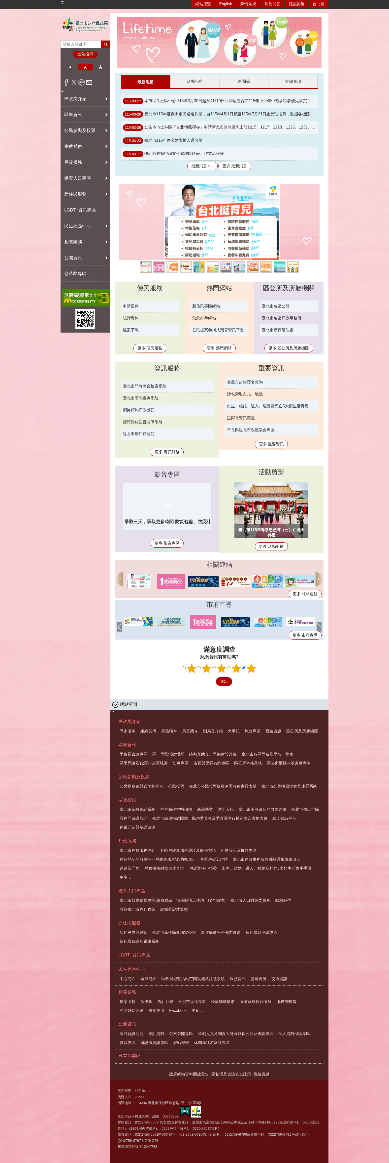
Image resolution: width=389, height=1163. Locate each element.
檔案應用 (156, 1010)
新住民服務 (129, 922)
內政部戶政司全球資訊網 (199, 267)
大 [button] (100, 67)
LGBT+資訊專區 (80, 210)
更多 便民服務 (149, 348)
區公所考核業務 (248, 763)
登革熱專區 (75, 273)
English (225, 4)
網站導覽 (203, 4)
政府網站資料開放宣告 (189, 1074)
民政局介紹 (129, 721)
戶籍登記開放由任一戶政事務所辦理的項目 (157, 859)
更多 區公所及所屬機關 (288, 348)
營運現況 (258, 978)
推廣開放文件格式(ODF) (212, 267)
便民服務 (150, 287)
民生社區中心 (131, 968)
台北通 (318, 4)
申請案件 (131, 306)
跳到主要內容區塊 (2, 2)
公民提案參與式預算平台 (141, 786)
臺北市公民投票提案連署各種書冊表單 (223, 786)
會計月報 (165, 1001)
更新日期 (124, 1090)
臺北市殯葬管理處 (277, 330)
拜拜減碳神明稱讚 (176, 809)
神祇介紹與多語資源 (137, 827)
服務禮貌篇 (286, 1001)
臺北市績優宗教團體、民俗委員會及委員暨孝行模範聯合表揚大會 (209, 818)
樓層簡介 (148, 978)
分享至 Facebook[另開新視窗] (66, 82)
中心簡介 (127, 978)
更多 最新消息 (234, 166)
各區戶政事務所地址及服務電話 (188, 850)
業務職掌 (169, 731)
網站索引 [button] (129, 704)
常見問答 (272, 4)
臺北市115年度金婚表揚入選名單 (162, 140)
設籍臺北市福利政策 (137, 909)
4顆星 (236, 668)
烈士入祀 (226, 809)
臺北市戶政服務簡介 (137, 850)
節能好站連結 (131, 1010)
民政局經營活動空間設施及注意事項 (193, 978)
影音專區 (167, 474)
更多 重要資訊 (271, 444)
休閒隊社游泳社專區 (212, 1042)
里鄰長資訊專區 (241, 418)
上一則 (120, 579)
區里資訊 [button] (73, 114)
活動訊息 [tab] (195, 81)
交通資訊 (279, 978)
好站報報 (181, 1042)
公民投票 (176, 786)
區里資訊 (127, 744)
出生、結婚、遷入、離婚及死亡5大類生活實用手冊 (272, 406)
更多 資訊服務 (167, 452)
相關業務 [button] (73, 241)
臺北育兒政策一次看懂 (145, 267)
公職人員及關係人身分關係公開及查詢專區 (235, 1033)
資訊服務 (167, 367)
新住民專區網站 (206, 306)
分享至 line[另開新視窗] (81, 82)
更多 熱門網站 (219, 348)
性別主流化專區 (192, 1001)
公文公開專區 (181, 1033)
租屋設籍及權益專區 (239, 850)
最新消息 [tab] (145, 82)
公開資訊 (127, 1023)
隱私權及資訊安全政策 (231, 1074)
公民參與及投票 (134, 776)
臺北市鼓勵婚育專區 (172, 267)
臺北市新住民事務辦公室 (174, 932)
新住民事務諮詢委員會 (221, 932)
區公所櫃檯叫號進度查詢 (289, 763)
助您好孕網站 (204, 318)
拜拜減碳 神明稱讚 (293, 267)
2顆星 (206, 668)
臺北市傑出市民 (305, 809)
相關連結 (219, 564)
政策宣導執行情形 (255, 1001)
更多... (125, 877)
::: (63, 2)
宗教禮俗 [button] (73, 146)
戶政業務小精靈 (279, 267)
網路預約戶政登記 (139, 410)
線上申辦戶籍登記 (139, 433)
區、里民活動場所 (168, 754)
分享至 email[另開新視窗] (89, 82)
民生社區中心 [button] (77, 225)
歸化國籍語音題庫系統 (139, 941)
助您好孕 (266, 267)
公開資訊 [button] (73, 257)
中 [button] (85, 67)
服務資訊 (238, 978)
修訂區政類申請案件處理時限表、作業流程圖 (173, 153)
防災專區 (181, 763)
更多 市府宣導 (305, 635)
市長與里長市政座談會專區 (251, 430)
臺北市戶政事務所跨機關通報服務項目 (266, 859)
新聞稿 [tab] (244, 81)
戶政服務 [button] (73, 162)
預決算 (146, 1001)
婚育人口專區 (131, 890)
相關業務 (127, 992)
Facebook (178, 1010)
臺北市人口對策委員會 (250, 900)
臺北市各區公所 (276, 306)
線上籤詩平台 (186, 267)
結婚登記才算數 (174, 909)
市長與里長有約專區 (211, 763)
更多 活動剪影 (271, 546)
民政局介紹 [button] (75, 98)
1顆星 (191, 668)
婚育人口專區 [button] (77, 178)
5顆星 (251, 668)
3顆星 (221, 668)
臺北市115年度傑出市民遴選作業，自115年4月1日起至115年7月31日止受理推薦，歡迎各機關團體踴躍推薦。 (220, 114)
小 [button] (70, 67)
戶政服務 (127, 840)
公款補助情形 (223, 1001)
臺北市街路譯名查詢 (245, 382)
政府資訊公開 (131, 1033)
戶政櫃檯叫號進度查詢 (164, 868)
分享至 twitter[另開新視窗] (74, 82)
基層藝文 (205, 809)
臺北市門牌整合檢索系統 (144, 386)
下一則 (319, 579)
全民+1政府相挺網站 (159, 267)
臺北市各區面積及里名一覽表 (267, 754)
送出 (211, 681)
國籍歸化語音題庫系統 (142, 422)
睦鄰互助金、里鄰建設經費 (213, 754)
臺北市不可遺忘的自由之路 (262, 809)
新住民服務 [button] (75, 194)
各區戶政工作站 (214, 859)
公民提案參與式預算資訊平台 (239, 267)
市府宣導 (219, 604)
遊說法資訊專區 (154, 1042)
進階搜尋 (85, 54)
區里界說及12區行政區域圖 (144, 763)
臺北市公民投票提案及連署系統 (226, 267)
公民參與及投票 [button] (80, 130)
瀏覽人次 (124, 1097)
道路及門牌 (129, 868)
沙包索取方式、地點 (245, 394)
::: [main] (118, 16)
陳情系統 (248, 4)
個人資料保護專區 (294, 1033)
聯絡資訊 (273, 731)
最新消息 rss (202, 166)
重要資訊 (271, 367)
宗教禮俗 (127, 799)
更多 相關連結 (305, 594)
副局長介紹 (213, 731)
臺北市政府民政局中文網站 (85, 25)
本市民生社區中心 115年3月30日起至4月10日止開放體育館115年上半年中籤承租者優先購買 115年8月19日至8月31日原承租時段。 (220, 101)
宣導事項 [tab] (293, 81)
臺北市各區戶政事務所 (281, 318)
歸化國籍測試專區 (261, 932)
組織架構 (148, 731)
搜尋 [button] (105, 44)
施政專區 (252, 731)
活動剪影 (271, 471)
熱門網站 (219, 287)
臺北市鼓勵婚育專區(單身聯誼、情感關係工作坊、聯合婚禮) (173, 900)
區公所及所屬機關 (289, 287)
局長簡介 (190, 731)
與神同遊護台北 (253, 267)
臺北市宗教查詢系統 (141, 398)
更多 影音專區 (167, 543)
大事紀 (234, 731)
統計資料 (131, 318)
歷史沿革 (127, 731)
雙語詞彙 (296, 4)
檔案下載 (131, 330)
